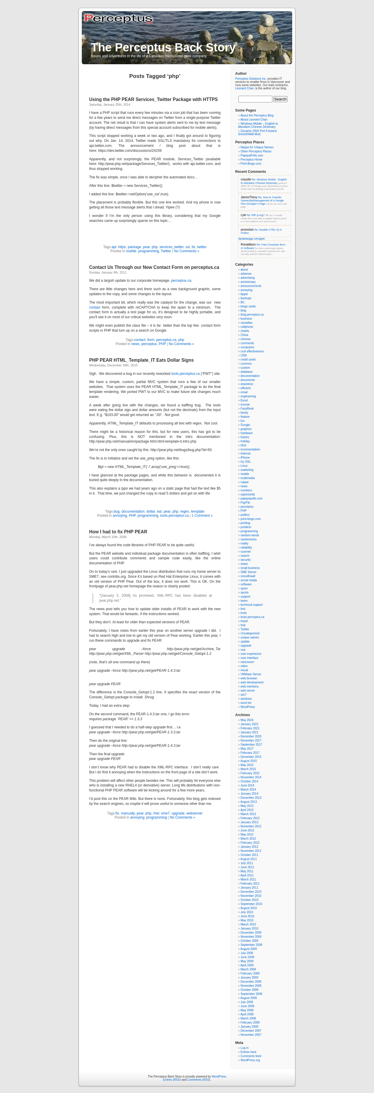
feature (245, 416)
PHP (162, 344)
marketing (246, 469)
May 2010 (246, 920)
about (244, 269)
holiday (245, 441)
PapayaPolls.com (251, 155)
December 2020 (250, 736)
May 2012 (246, 834)
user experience (250, 653)
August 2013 (248, 801)
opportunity (247, 494)
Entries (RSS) (172, 1079)
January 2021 (249, 732)
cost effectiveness (252, 351)
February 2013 (249, 818)
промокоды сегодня (251, 238)
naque (244, 482)
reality (244, 543)
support (245, 596)
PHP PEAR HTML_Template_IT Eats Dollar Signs (141, 360)
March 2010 (248, 924)
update (245, 641)
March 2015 (248, 769)
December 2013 (250, 797)
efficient (245, 388)
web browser (248, 678)
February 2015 (249, 773)
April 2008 (247, 1014)
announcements (250, 286)
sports (244, 592)
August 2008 (248, 998)
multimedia (247, 478)
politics (245, 514)
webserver (194, 813)
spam (243, 588)
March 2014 (248, 789)
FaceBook (247, 408)
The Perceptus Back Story (163, 47)
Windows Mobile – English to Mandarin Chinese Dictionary (258, 125)
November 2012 (250, 826)
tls (193, 247)
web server (247, 690)
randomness (248, 539)
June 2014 (247, 785)
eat (159, 511)
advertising (247, 277)
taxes (243, 600)
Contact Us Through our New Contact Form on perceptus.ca (154, 267)
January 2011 (249, 887)
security (245, 559)
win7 (243, 694)
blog (243, 310)
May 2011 (246, 871)
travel (243, 621)
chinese (245, 339)
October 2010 (249, 899)
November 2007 (250, 1034)
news (135, 344)
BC (242, 302)
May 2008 (246, 1010)
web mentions (249, 686)
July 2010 (246, 912)
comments (247, 343)
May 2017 (246, 748)
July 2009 (246, 953)
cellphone (246, 326)
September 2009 (251, 944)
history (244, 437)
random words (249, 535)
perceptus (149, 344)
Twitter (166, 251)
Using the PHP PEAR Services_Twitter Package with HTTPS (153, 99)
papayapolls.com (251, 498)
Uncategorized (249, 633)
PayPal (245, 502)
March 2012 (248, 838)
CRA (243, 355)
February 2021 (249, 728)
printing (245, 523)
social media (248, 580)
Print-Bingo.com (250, 163)
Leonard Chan (244, 88)
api (114, 247)
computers (247, 347)
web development (251, 682)
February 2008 (249, 1022)
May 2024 (246, 720)
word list (245, 702)
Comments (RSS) (198, 1079)
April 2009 (247, 965)
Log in (244, 1048)
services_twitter (171, 247)
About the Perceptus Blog (256, 115)
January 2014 (249, 793)
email (243, 392)
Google (245, 425)
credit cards (248, 359)
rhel (156, 813)
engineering (248, 396)
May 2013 (246, 805)
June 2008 (247, 1006)
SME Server (248, 572)
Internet (245, 453)
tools (243, 613)
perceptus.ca (181, 281)
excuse (245, 404)
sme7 (165, 813)
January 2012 (249, 846)
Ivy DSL (245, 461)
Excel (243, 400)
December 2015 (250, 756)
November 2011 (250, 850)
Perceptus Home (251, 159)
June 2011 (247, 867)
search (244, 555)
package (134, 247)
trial (242, 625)
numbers (246, 490)
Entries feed (248, 1052)
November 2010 (250, 895)
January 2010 (249, 928)
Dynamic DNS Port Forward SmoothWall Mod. (257, 132)
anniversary (248, 281)
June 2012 (247, 830)
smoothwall (247, 576)
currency (246, 363)
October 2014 (249, 781)
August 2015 (248, 761)
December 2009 (250, 932)
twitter (202, 247)
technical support (251, 604)
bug (117, 511)
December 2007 (250, 1030)
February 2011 (249, 883)
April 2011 (247, 875)
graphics (246, 429)
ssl (188, 247)
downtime (246, 384)
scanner (245, 551)
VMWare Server (250, 674)
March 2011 (248, 879)
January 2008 (249, 1026)
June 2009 (247, 957)
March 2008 (248, 1018)
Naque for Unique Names (256, 147)
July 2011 (246, 863)
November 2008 (250, 985)
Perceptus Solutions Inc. (251, 78)
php (154, 247)
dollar (150, 511)
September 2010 (251, 904)
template (197, 511)
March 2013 (248, 814)
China (244, 335)
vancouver (247, 662)
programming (148, 251)
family (244, 412)
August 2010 (248, 908)
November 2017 (250, 740)
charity (244, 331)
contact (95, 307)
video (243, 666)
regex (184, 511)
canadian (246, 322)
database (246, 371)
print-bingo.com (250, 519)
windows (246, 698)
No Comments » (187, 251)
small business (250, 568)
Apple (244, 294)
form (150, 340)
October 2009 (249, 940)
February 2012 (249, 842)
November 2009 (250, 936)
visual (244, 670)
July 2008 (246, 1002)
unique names (249, 637)
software (246, 584)
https (122, 247)
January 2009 (249, 977)
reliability (246, 547)
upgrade (178, 813)
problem (245, 527)
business (246, 318)
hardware (246, 433)
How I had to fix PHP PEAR (118, 531)
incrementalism (250, 449)
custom (245, 367)
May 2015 (246, 765)
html (243, 445)
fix (117, 813)
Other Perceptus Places (255, 151)
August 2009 (248, 949)
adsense (246, 273)
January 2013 (249, 822)
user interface (249, 657)
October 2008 (249, 989)
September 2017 (251, 744)
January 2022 (249, 724)
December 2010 (250, 891)
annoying (120, 516)
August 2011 (248, 859)
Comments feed (250, 1056)
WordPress (247, 707)
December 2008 (250, 981)
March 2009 (248, 969)
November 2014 (250, 777)
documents (247, 380)
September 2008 (251, 993)
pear (146, 247)
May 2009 (246, 961)
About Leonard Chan (253, 119)
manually (128, 813)
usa (242, 649)
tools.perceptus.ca (185, 374)
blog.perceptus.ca (252, 314)
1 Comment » (202, 516)
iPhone (245, 457)
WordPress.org (250, 1060)
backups (245, 298)
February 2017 (249, 752)
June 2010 (247, 916)
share (244, 563)
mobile (131, 251)
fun (242, 420)
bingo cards (248, 306)
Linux (243, 465)
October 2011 (249, 855)
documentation (133, 511)
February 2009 (249, 973)
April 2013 (247, 810)
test (242, 608)
